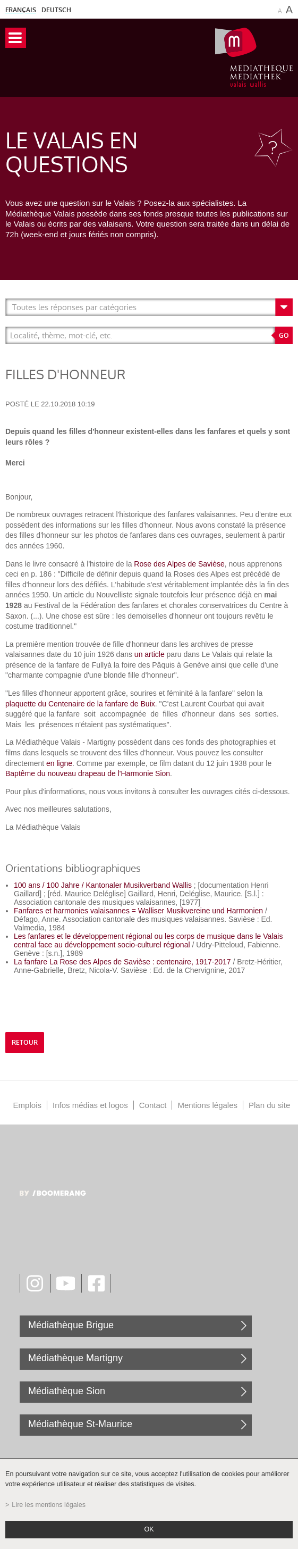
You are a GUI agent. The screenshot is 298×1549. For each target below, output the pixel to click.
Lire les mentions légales (49, 1505)
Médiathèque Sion (66, 1391)
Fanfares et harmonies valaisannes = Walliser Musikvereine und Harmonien (138, 910)
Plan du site (269, 1105)
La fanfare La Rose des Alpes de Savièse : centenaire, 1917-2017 (122, 961)
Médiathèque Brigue (71, 1325)
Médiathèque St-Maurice (80, 1424)
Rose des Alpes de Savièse (179, 564)
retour (25, 1042)
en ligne (58, 763)
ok (149, 1529)
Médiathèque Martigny (75, 1358)
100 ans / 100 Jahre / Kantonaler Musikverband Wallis (103, 885)
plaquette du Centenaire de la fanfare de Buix (80, 703)
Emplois (27, 1105)
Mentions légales (207, 1105)
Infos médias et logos (90, 1105)
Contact (153, 1105)
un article (149, 654)
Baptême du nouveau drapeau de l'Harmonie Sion (87, 773)
